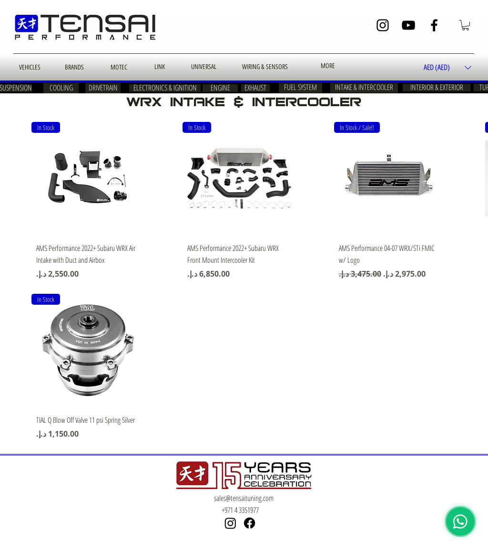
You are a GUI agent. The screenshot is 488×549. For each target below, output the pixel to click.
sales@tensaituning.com (244, 498)
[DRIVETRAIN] (103, 88)
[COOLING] (61, 88)
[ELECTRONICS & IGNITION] (165, 88)
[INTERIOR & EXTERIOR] (436, 87)
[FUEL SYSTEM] (300, 87)
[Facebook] (434, 25)
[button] (465, 25)
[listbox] (447, 68)
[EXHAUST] (255, 88)
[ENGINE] (220, 88)
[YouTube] (408, 25)
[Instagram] (383, 25)
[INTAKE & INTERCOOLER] (364, 87)
